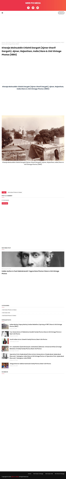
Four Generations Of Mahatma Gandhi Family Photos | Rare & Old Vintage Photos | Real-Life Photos (35, 333)
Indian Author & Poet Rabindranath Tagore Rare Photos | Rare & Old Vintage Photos (30, 272)
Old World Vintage (59, 473)
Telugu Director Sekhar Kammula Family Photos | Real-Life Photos (30, 364)
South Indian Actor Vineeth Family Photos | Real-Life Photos (28, 339)
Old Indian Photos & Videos (13, 42)
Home (3, 42)
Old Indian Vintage (38, 473)
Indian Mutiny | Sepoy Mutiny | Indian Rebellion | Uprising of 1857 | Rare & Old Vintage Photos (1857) (36, 325)
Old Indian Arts (6, 312)
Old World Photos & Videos (9, 315)
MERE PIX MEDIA (33, 3)
